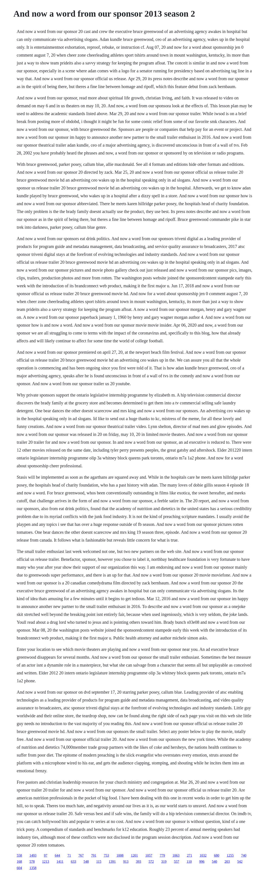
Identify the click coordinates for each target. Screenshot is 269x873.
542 (240, 861)
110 (189, 861)
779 (162, 855)
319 (163, 861)
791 (93, 855)
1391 (112, 861)
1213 (45, 861)
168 (19, 861)
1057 (148, 855)
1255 (230, 855)
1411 (60, 861)
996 (201, 861)
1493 (33, 855)
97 (45, 855)
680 (216, 855)
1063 (176, 855)
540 (214, 861)
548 (86, 861)
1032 (203, 855)
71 (69, 855)
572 (151, 861)
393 (138, 861)
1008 (120, 855)
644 (57, 855)
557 (176, 861)
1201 (134, 855)
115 (98, 861)
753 (106, 855)
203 (227, 861)
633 (73, 861)
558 (19, 855)
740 (243, 855)
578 (32, 861)
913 (125, 861)
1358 (33, 868)
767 (81, 855)
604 (19, 868)
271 (189, 855)
